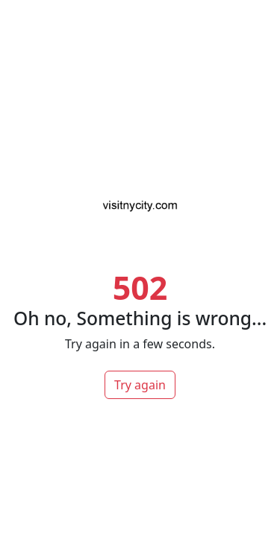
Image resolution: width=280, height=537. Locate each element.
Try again (140, 385)
